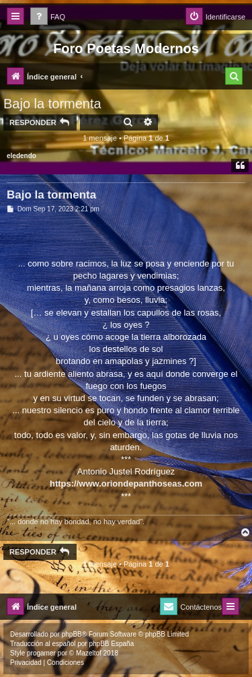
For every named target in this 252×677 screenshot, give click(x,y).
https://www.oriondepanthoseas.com (126, 483)
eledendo (21, 155)
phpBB (72, 634)
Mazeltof (88, 653)
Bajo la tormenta (52, 103)
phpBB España (111, 643)
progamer (41, 653)
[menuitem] (47, 17)
